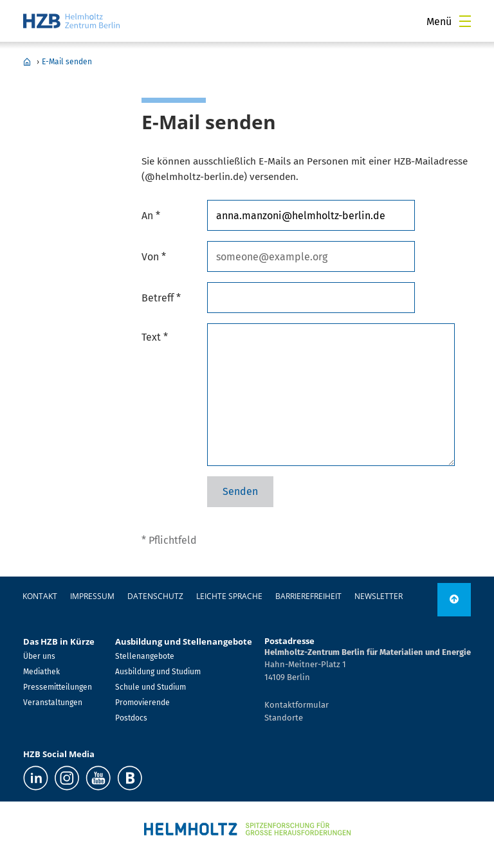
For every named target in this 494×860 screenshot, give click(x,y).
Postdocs (131, 717)
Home (27, 62)
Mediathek (41, 671)
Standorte (283, 717)
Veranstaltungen (52, 702)
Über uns (39, 656)
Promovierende (142, 702)
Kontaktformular (296, 705)
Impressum (92, 596)
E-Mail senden (67, 61)
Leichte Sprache (229, 596)
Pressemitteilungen (57, 687)
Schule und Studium (150, 687)
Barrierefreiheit (308, 596)
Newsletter (378, 596)
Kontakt (40, 596)
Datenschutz (155, 596)
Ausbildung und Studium (158, 671)
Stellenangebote (144, 656)
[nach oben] (454, 599)
